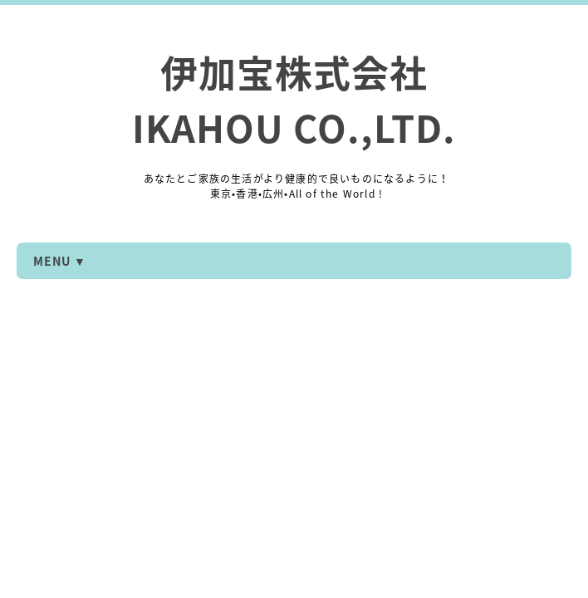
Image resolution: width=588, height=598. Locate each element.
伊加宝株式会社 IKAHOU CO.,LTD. (294, 99)
